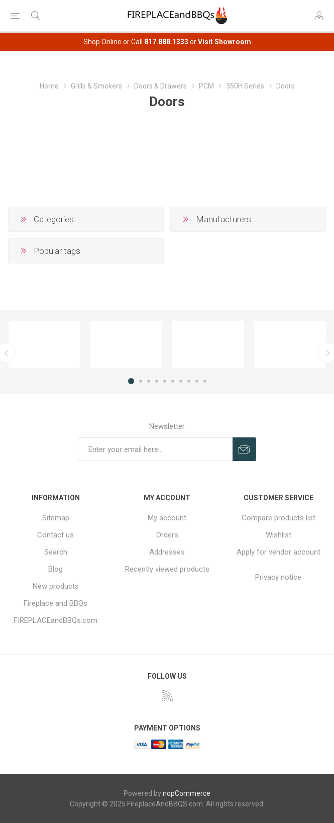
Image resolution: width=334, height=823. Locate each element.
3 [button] (148, 381)
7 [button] (180, 381)
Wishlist (278, 534)
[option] (44, 344)
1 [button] (131, 381)
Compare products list (278, 517)
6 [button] (172, 381)
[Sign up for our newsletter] (155, 449)
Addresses (167, 552)
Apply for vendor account (278, 552)
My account (167, 517)
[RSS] (167, 696)
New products (56, 586)
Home (49, 86)
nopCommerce (186, 793)
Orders (167, 534)
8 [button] (188, 381)
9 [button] (196, 381)
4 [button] (156, 381)
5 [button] (164, 381)
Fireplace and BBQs (55, 603)
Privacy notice (278, 577)
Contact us (55, 534)
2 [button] (140, 381)
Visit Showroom (224, 42)
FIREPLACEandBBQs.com (55, 620)
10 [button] (204, 381)
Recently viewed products (167, 569)
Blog (55, 569)
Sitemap (55, 517)
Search (55, 552)
